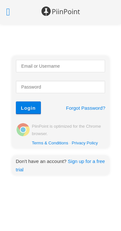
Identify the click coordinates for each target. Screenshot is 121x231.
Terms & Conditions (50, 143)
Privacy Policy (85, 143)
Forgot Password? (86, 108)
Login (28, 108)
